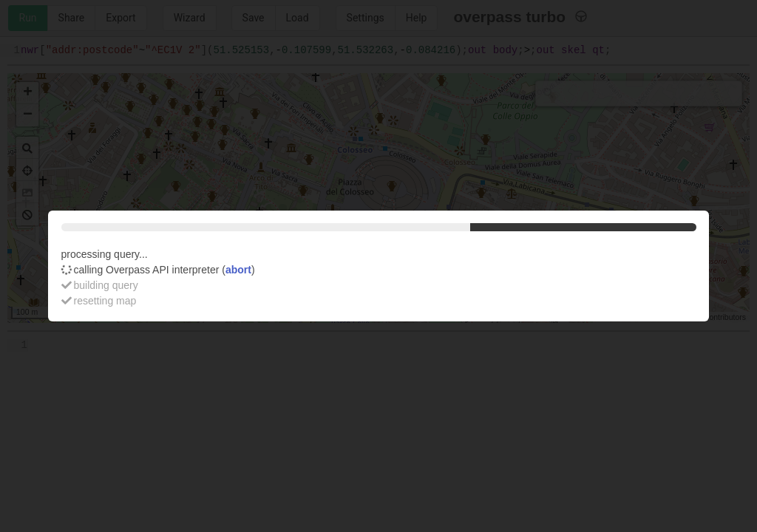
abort (238, 270)
